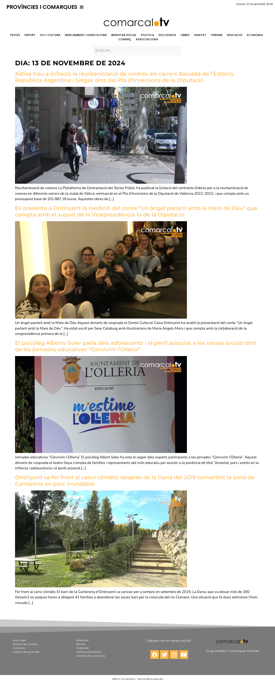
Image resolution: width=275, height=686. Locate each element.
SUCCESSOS (167, 35)
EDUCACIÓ (234, 35)
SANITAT (200, 35)
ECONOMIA (255, 35)
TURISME (217, 35)
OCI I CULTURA (50, 35)
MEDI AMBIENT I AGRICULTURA (86, 35)
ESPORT (29, 35)
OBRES (184, 35)
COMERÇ (124, 39)
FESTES (15, 35)
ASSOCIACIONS (147, 39)
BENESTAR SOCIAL (123, 35)
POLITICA (147, 35)
